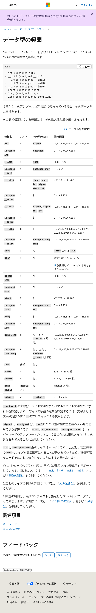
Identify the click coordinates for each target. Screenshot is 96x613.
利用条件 (12, 602)
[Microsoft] (48, 4)
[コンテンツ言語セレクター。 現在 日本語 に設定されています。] (14, 583)
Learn (6, 29)
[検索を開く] (75, 5)
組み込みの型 (11, 529)
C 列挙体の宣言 (62, 501)
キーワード (10, 524)
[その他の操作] (90, 29)
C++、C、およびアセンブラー (30, 29)
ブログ (52, 592)
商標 (23, 602)
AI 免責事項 (13, 592)
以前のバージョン (34, 592)
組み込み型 (67, 483)
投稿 (65, 592)
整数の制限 (16, 475)
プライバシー (14, 597)
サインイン (87, 4)
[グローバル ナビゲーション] (3, 5)
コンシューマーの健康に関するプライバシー (53, 597)
